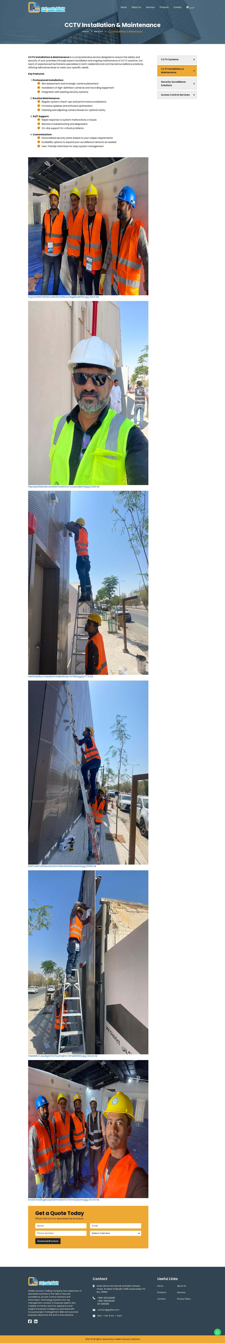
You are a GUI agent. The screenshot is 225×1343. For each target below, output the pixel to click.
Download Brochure (47, 1241)
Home (124, 7)
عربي (190, 7)
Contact (177, 7)
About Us (136, 7)
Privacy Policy (184, 1298)
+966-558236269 (106, 1300)
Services (150, 7)
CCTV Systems (170, 59)
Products (164, 7)
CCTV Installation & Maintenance (125, 31)
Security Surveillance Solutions (173, 83)
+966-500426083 (106, 1297)
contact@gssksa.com (108, 1309)
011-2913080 (103, 1303)
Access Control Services (175, 94)
